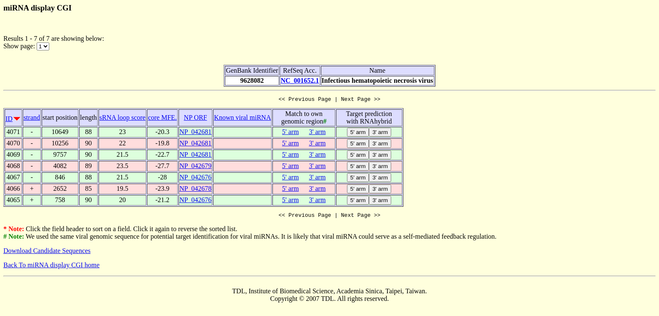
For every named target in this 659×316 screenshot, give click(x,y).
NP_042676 (195, 178)
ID (9, 120)
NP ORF (195, 118)
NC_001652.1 (299, 80)
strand (32, 118)
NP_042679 (195, 167)
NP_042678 (195, 189)
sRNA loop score (122, 118)
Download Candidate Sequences (47, 253)
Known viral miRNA (242, 118)
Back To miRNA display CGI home (51, 267)
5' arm (290, 133)
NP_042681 (195, 133)
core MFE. (162, 118)
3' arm (317, 133)
